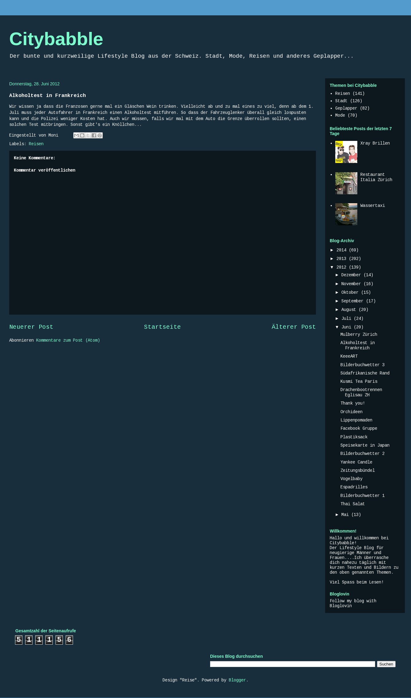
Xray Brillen (375, 143)
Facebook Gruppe (358, 428)
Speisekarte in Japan (365, 445)
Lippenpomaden (356, 420)
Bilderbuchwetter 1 (362, 495)
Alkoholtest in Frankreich (357, 345)
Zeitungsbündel (357, 470)
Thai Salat (352, 504)
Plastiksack (353, 437)
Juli (347, 318)
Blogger (237, 680)
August (350, 309)
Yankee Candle (356, 462)
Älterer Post (294, 327)
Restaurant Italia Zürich (376, 177)
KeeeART (349, 356)
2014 (342, 250)
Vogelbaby (351, 478)
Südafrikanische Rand (365, 373)
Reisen (36, 144)
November (352, 283)
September (353, 301)
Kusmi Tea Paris (358, 381)
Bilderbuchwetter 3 (362, 365)
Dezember (352, 275)
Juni (347, 327)
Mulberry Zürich (358, 334)
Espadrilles (353, 487)
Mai (346, 514)
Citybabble (56, 39)
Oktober (351, 292)
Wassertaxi (372, 205)
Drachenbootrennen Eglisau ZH (361, 392)
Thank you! (352, 403)
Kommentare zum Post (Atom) (68, 340)
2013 (342, 258)
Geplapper (346, 108)
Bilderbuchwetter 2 (362, 453)
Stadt (341, 101)
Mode (340, 115)
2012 (342, 267)
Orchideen (351, 411)
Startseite (162, 327)
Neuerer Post (31, 327)
